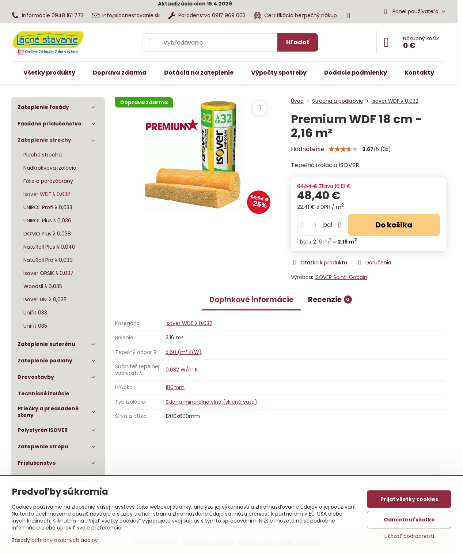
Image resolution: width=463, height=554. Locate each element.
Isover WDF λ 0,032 (189, 323)
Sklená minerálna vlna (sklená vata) (211, 402)
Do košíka (394, 225)
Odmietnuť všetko (409, 519)
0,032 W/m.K (182, 369)
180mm (175, 387)
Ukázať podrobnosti (409, 536)
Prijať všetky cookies (409, 499)
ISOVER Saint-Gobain (341, 277)
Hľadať (297, 42)
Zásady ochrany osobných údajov (55, 540)
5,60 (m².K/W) (184, 352)
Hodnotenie (307, 149)
